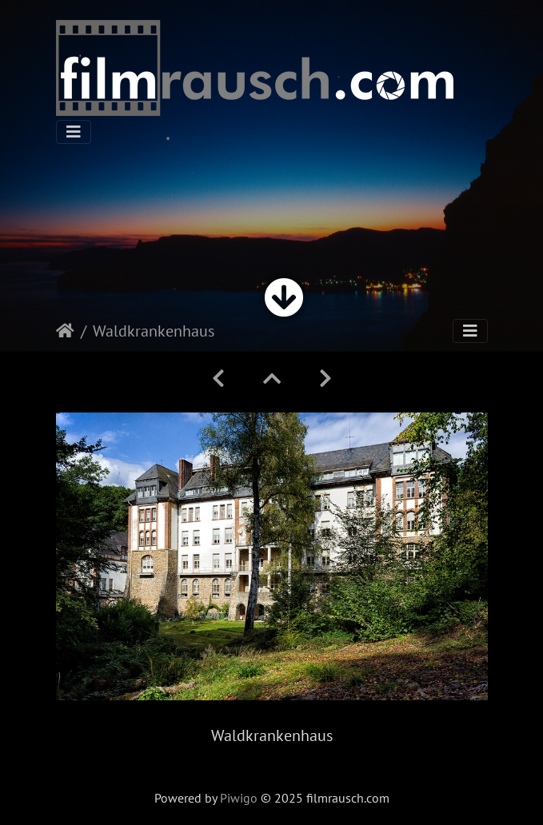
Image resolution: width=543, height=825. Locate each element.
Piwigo (239, 798)
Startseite (65, 331)
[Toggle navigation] (73, 132)
